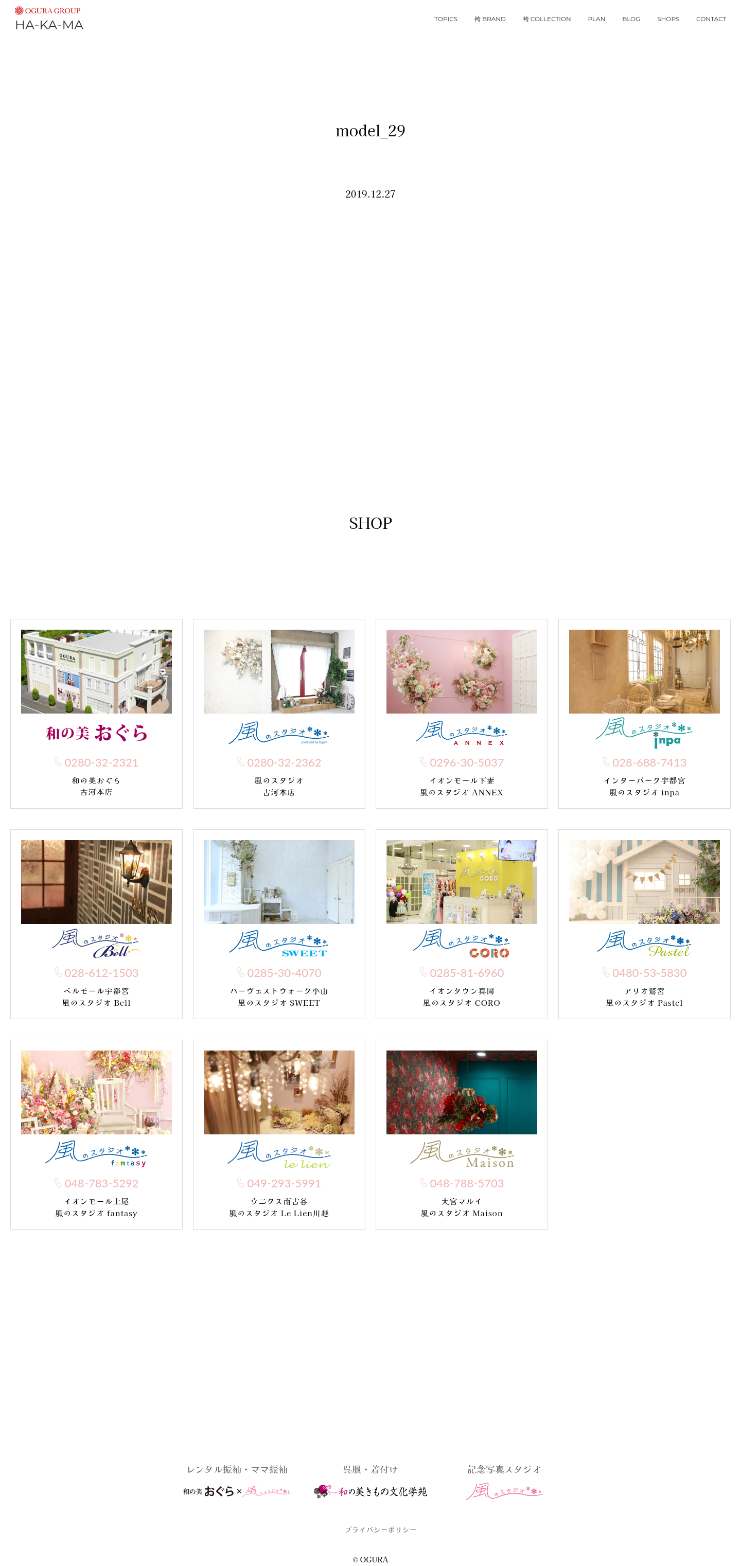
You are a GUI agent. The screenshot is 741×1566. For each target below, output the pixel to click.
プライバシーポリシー (381, 1529)
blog (631, 19)
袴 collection (547, 19)
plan (597, 19)
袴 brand (490, 19)
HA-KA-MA (49, 17)
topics (445, 19)
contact (711, 19)
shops (668, 19)
